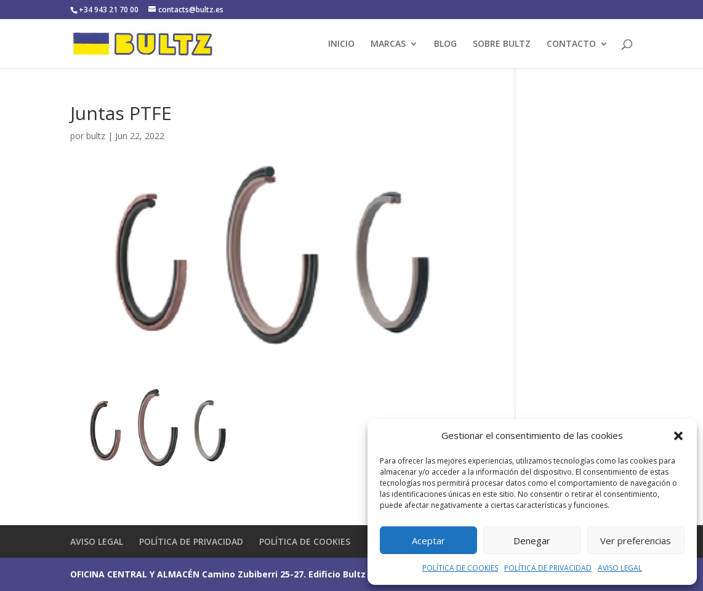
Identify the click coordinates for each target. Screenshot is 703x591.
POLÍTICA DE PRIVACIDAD (548, 568)
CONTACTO (571, 44)
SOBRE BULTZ (502, 44)
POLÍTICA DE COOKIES (460, 568)
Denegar (531, 540)
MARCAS (388, 44)
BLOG (445, 44)
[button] (678, 436)
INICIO (341, 44)
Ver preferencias (635, 540)
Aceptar (428, 540)
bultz (95, 136)
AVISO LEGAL (620, 568)
